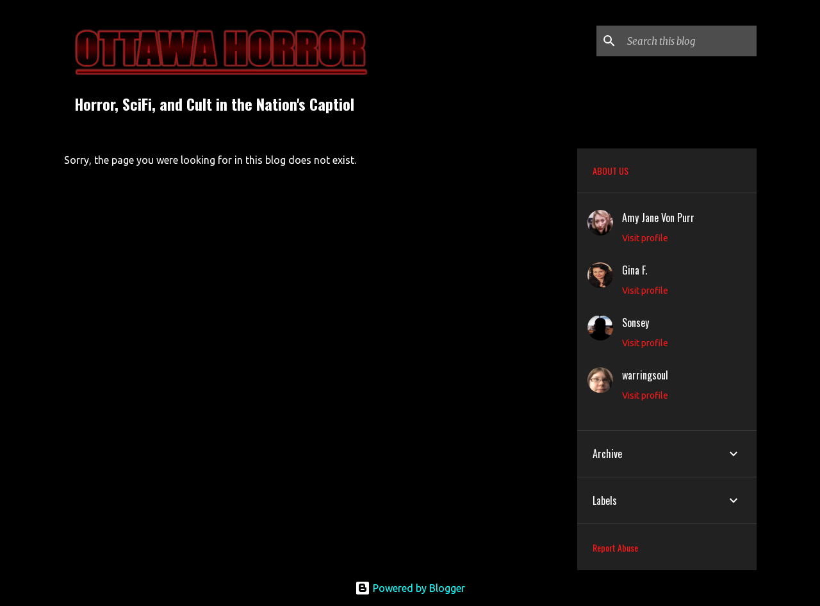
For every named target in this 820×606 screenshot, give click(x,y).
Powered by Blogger (410, 588)
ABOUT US (610, 170)
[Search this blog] (689, 41)
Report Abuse (615, 547)
